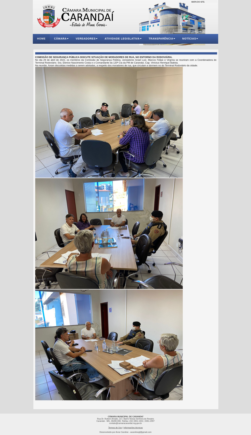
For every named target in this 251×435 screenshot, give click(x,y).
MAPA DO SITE (198, 2)
